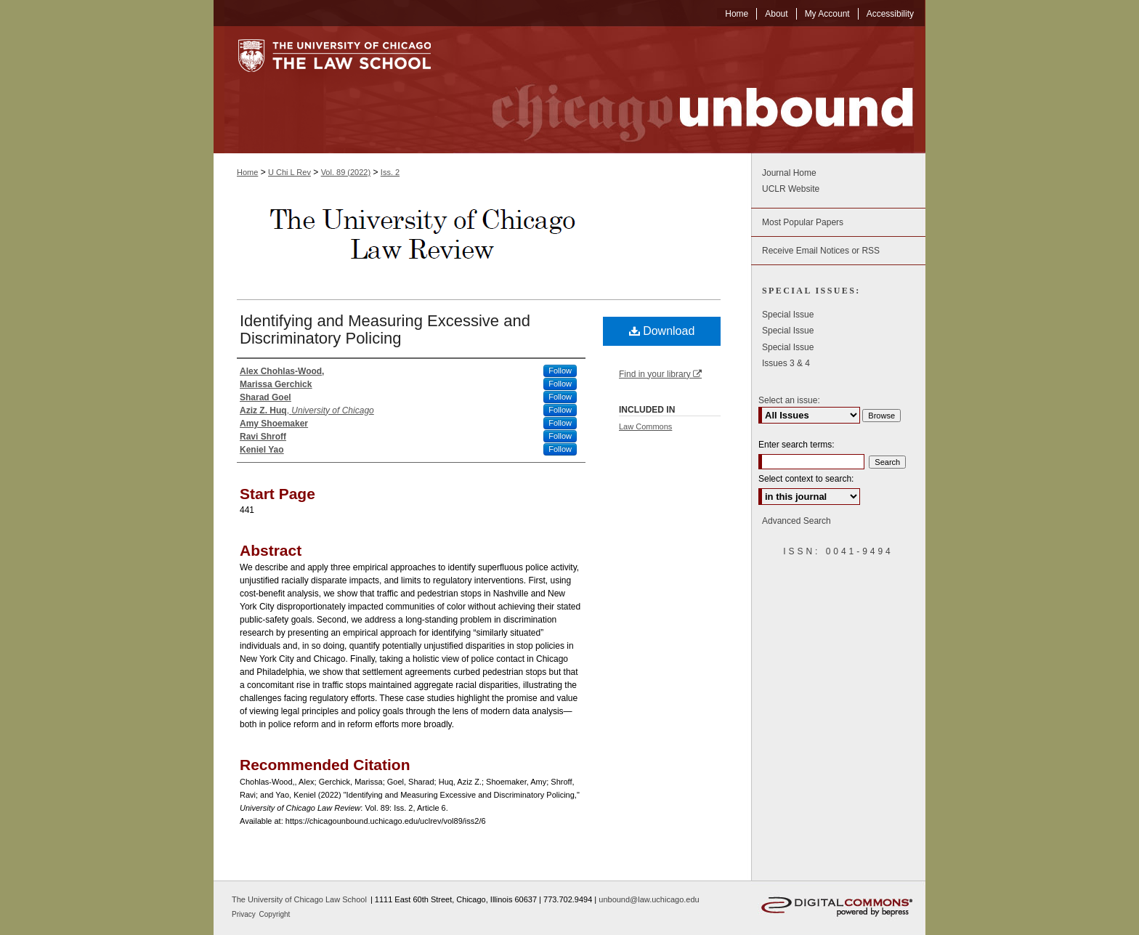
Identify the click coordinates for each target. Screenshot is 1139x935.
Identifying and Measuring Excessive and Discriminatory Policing (385, 329)
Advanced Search (796, 521)
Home (247, 172)
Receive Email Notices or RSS (821, 251)
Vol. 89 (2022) (346, 172)
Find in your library (660, 374)
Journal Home (789, 173)
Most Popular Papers (802, 222)
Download (662, 331)
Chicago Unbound (689, 89)
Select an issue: (789, 400)
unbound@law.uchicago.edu (649, 899)
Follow (560, 370)
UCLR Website (790, 189)
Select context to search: (806, 479)
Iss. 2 (390, 172)
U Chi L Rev (289, 172)
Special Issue (788, 314)
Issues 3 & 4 (786, 363)
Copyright (275, 914)
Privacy (245, 914)
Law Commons (645, 426)
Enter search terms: (796, 445)
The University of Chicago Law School (299, 899)
